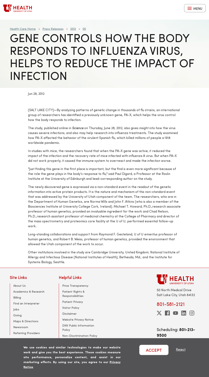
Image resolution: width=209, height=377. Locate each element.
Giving (17, 315)
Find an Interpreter (26, 303)
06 (84, 29)
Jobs (16, 309)
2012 (73, 29)
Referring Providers (26, 333)
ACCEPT (154, 350)
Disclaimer (69, 313)
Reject (181, 349)
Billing (17, 297)
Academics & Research (28, 291)
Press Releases (52, 29)
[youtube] (175, 313)
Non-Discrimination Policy (79, 336)
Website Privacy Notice (78, 319)
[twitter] (159, 313)
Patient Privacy (72, 302)
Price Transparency (75, 286)
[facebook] (167, 313)
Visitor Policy (70, 308)
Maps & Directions (25, 321)
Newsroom (20, 327)
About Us (19, 286)
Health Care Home (23, 29)
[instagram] (191, 313)
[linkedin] (183, 313)
